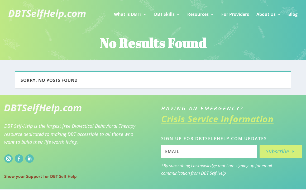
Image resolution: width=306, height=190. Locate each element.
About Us (266, 14)
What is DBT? (127, 14)
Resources (198, 14)
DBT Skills (164, 14)
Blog (293, 14)
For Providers (235, 14)
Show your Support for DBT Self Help (40, 176)
